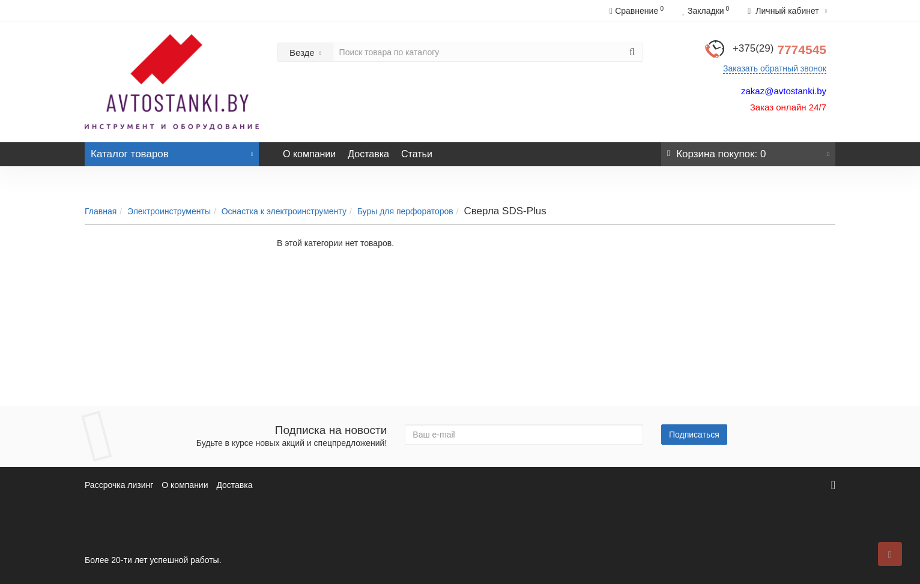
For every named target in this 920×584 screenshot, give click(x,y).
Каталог (172, 151)
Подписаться (694, 434)
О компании (309, 154)
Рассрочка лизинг (119, 485)
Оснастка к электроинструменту (284, 211)
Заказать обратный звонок (774, 68)
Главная (101, 211)
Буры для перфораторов (405, 211)
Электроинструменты (169, 211)
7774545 (779, 49)
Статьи (416, 154)
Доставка (368, 154)
